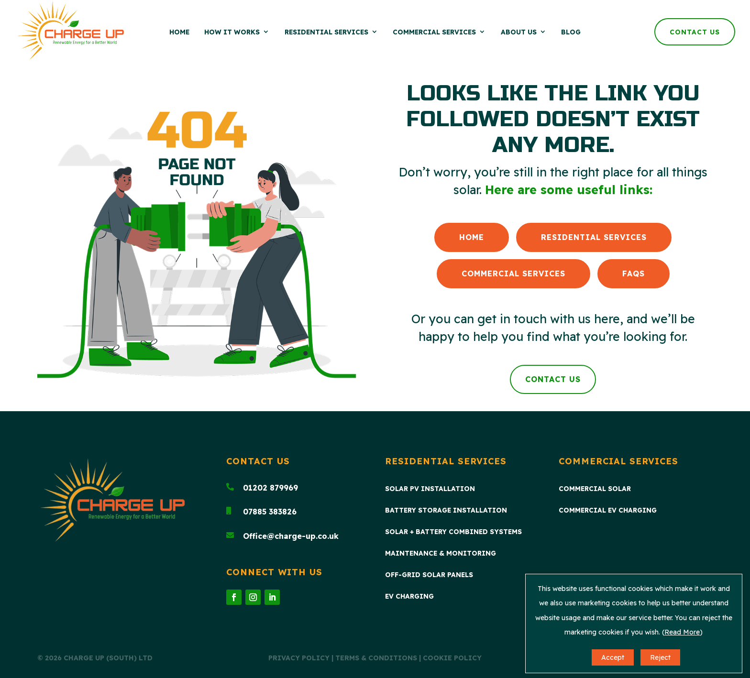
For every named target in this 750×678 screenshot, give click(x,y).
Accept (612, 657)
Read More (682, 632)
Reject (660, 657)
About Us (519, 32)
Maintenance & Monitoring (440, 553)
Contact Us (695, 32)
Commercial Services (434, 32)
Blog (571, 32)
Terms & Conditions (376, 658)
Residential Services (326, 32)
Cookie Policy (452, 658)
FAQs (633, 273)
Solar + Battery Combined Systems (453, 532)
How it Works (232, 32)
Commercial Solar (595, 488)
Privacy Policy (299, 658)
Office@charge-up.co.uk (291, 536)
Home (179, 32)
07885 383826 (270, 511)
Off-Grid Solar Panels (429, 575)
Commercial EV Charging (608, 510)
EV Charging (409, 596)
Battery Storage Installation (446, 510)
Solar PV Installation (430, 488)
